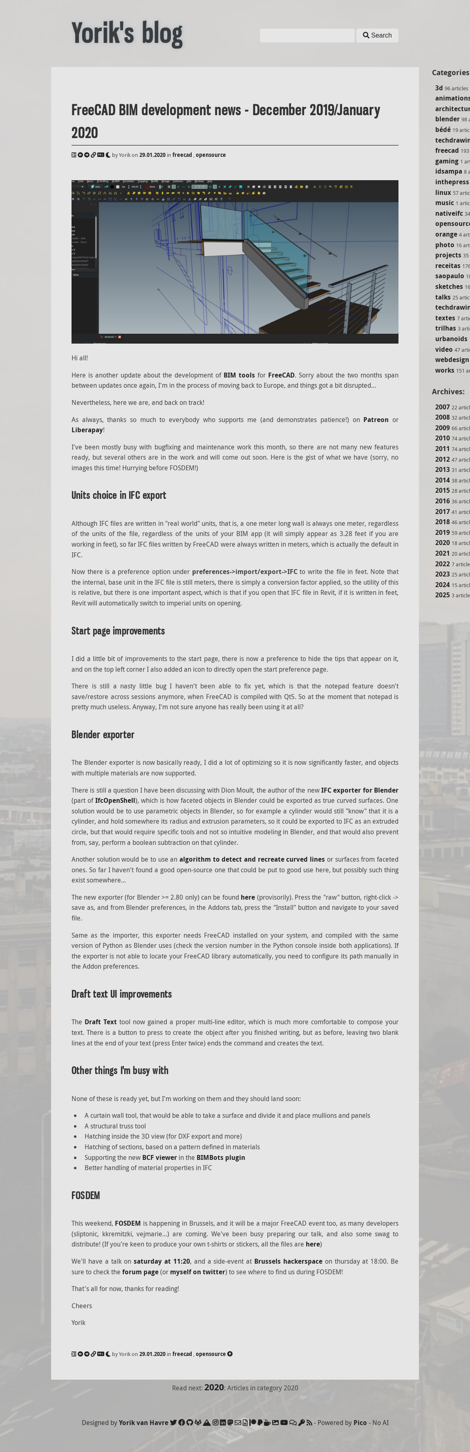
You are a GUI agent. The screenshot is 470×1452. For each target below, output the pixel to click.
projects (448, 254)
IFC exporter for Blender (359, 790)
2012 (442, 459)
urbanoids (451, 338)
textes (445, 317)
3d (439, 87)
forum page (140, 1271)
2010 (442, 437)
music (444, 202)
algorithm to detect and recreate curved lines (252, 859)
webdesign (452, 359)
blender (447, 118)
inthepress (452, 181)
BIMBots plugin (221, 1157)
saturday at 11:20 (162, 1261)
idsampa (448, 171)
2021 (442, 553)
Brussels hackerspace (288, 1261)
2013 (442, 469)
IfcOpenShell (115, 800)
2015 (442, 490)
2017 (442, 511)
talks (443, 297)
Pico (360, 1422)
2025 (442, 594)
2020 (442, 542)
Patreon (376, 419)
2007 (442, 406)
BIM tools (239, 375)
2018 (442, 521)
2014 (442, 480)
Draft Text (101, 1021)
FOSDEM (128, 1223)
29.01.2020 (152, 155)
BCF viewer (159, 1157)
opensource (211, 155)
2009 (442, 427)
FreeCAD (281, 375)
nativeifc (449, 213)
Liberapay (87, 429)
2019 (442, 532)
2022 (442, 563)
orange (446, 234)
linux (443, 192)
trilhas (445, 328)
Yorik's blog (127, 33)
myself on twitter (197, 1271)
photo (444, 244)
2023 (442, 574)
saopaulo (449, 275)
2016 (442, 500)
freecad (447, 150)
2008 (442, 417)
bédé (443, 129)
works (444, 370)
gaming (447, 160)
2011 (442, 448)
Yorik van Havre (143, 1422)
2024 (442, 584)
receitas (448, 265)
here (248, 897)
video (444, 349)
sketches (449, 286)
